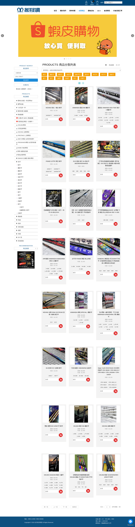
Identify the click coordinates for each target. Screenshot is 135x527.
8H (86, 487)
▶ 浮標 (18, 234)
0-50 (100, 324)
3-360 (56, 482)
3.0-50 (111, 120)
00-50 (108, 329)
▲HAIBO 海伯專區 (22, 148)
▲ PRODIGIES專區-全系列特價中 (26, 143)
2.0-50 (106, 120)
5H (76, 487)
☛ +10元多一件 (21, 107)
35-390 (75, 376)
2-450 (112, 434)
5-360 (46, 487)
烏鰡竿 (20, 201)
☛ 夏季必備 (19, 104)
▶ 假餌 (18, 230)
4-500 (81, 115)
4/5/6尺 (51, 376)
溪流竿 (20, 180)
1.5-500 (53, 271)
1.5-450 (100, 434)
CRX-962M (103, 382)
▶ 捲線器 (19, 216)
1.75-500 (60, 271)
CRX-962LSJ (112, 382)
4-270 (61, 482)
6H (79, 487)
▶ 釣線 (18, 220)
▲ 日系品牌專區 (21, 128)
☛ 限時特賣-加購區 (22, 111)
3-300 (51, 482)
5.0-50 (108, 122)
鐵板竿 (20, 189)
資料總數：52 (116, 507)
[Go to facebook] (130, 521)
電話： (26, 519)
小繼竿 (20, 198)
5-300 (61, 485)
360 (73, 171)
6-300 (56, 487)
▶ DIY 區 (19, 237)
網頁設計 (98, 523)
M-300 (78, 266)
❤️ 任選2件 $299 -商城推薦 (24, 118)
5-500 (86, 115)
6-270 (51, 487)
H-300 (111, 220)
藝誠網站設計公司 (106, 523)
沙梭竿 (20, 213)
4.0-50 (117, 120)
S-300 (73, 266)
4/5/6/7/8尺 (49, 171)
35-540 (87, 376)
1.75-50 (100, 120)
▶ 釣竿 (18, 162)
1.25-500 (47, 271)
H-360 (81, 269)
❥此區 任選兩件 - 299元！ (24, 89)
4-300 (46, 485)
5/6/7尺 (56, 376)
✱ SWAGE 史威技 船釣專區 (25, 158)
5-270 (56, 485)
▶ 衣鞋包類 (20, 227)
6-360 (61, 487)
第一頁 (46, 507)
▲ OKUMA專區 (21, 125)
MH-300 (106, 220)
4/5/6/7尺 (49, 169)
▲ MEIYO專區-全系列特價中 (25, 139)
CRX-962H (103, 385)
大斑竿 (22, 207)
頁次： (102, 507)
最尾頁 (74, 507)
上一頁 (55, 507)
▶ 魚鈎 (18, 223)
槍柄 (83, 220)
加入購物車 (61, 119)
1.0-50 (105, 117)
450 (81, 171)
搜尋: (102, 2)
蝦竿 (19, 165)
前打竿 (20, 186)
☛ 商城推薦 (19, 114)
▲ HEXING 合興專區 (22, 132)
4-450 (111, 436)
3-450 (101, 436)
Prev (2, 35)
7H (82, 487)
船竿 (19, 192)
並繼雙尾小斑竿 (24, 210)
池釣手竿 (20, 177)
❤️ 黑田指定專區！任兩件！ (25, 121)
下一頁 (65, 507)
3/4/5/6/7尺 (49, 115)
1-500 (74, 434)
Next (132, 35)
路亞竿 (20, 183)
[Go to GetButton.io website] (131, 525)
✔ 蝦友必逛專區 (21, 155)
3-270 (46, 482)
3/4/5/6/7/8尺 (57, 115)
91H (100, 271)
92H (104, 271)
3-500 (76, 115)
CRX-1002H (103, 387)
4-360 (51, 485)
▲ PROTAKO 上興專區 (23, 135)
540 (85, 171)
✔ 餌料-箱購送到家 (22, 151)
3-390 (56, 273)
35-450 (81, 376)
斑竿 (19, 204)
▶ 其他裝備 (20, 241)
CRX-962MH (112, 387)
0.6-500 (53, 268)
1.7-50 (106, 327)
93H (108, 271)
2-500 (51, 273)
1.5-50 (117, 117)
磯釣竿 (20, 168)
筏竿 (19, 195)
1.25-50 (111, 117)
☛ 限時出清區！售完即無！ (24, 100)
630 (88, 171)
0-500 (47, 268)
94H (112, 271)
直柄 (79, 220)
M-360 (84, 266)
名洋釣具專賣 (28, 10)
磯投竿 (20, 171)
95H (116, 271)
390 (77, 171)
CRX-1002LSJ (112, 385)
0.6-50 (100, 117)
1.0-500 (59, 268)
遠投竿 (20, 174)
